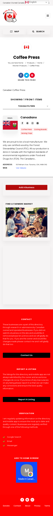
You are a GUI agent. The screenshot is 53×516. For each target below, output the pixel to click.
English (31, 2)
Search (38, 31)
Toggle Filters (26, 106)
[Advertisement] (26, 275)
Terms (47, 506)
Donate (6, 506)
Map (14, 31)
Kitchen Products (20, 66)
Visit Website (21, 168)
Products (30, 63)
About (27, 506)
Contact (17, 506)
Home (20, 63)
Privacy (37, 506)
